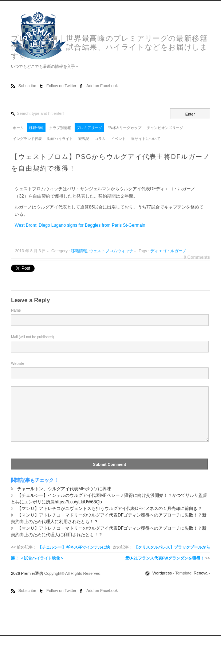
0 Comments (197, 257)
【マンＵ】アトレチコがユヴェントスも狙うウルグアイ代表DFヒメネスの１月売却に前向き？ (109, 519)
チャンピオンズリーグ (165, 128)
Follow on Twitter (61, 85)
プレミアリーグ (89, 128)
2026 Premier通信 (27, 584)
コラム (100, 139)
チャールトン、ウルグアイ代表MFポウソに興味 (64, 499)
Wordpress (163, 584)
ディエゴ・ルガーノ (168, 251)
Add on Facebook (102, 85)
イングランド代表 (27, 139)
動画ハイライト (60, 139)
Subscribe (27, 85)
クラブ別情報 (60, 128)
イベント (118, 139)
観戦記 (83, 139)
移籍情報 (36, 128)
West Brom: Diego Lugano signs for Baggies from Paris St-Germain (80, 225)
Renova (201, 584)
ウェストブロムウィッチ (111, 251)
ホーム (18, 128)
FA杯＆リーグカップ (124, 128)
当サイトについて (145, 139)
